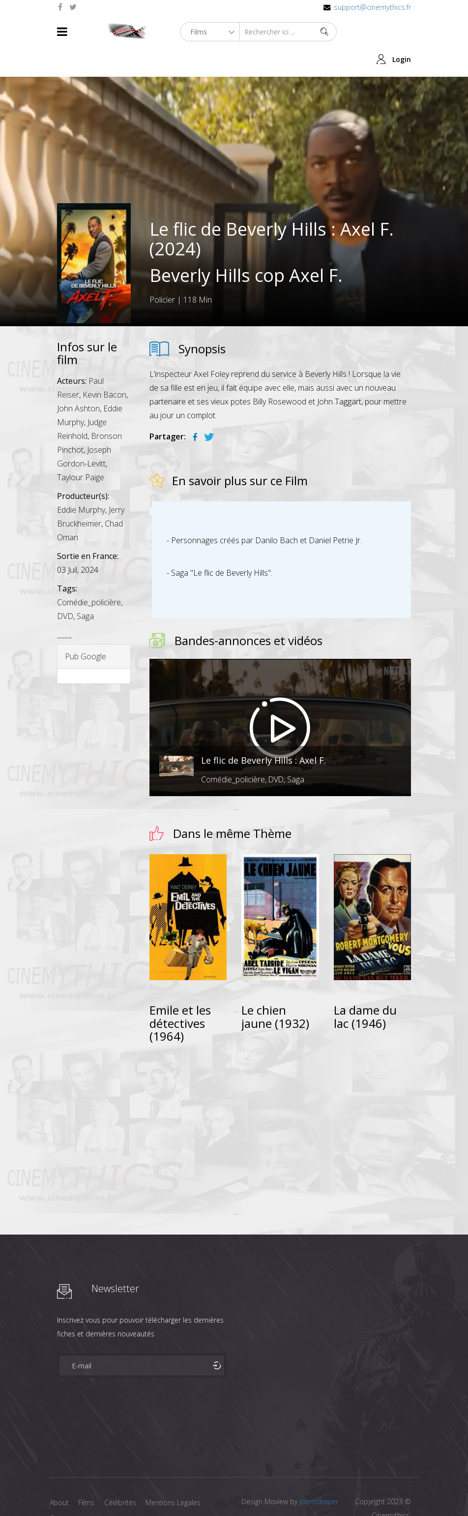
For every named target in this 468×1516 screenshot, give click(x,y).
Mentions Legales (174, 1475)
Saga (85, 588)
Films (87, 1475)
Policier (162, 272)
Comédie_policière (89, 574)
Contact (62, 1490)
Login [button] (401, 31)
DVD (65, 588)
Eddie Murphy (81, 481)
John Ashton (78, 380)
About (59, 1475)
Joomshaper (318, 1474)
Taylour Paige (80, 449)
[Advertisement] (280, 1089)
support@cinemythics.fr (372, 7)
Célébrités (121, 1475)
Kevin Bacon (104, 366)
